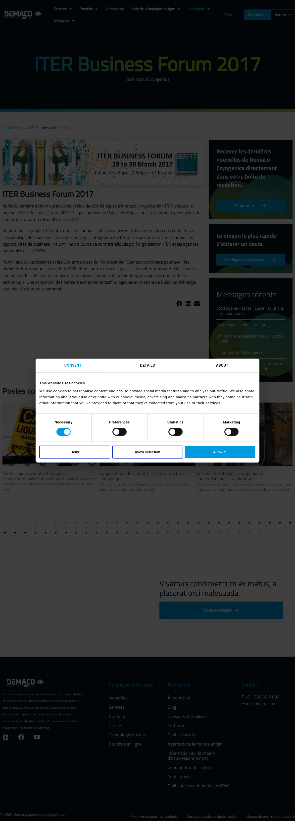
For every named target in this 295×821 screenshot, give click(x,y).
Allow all (220, 452)
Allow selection (147, 452)
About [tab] (222, 365)
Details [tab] (147, 365)
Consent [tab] (73, 365)
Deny (75, 452)
